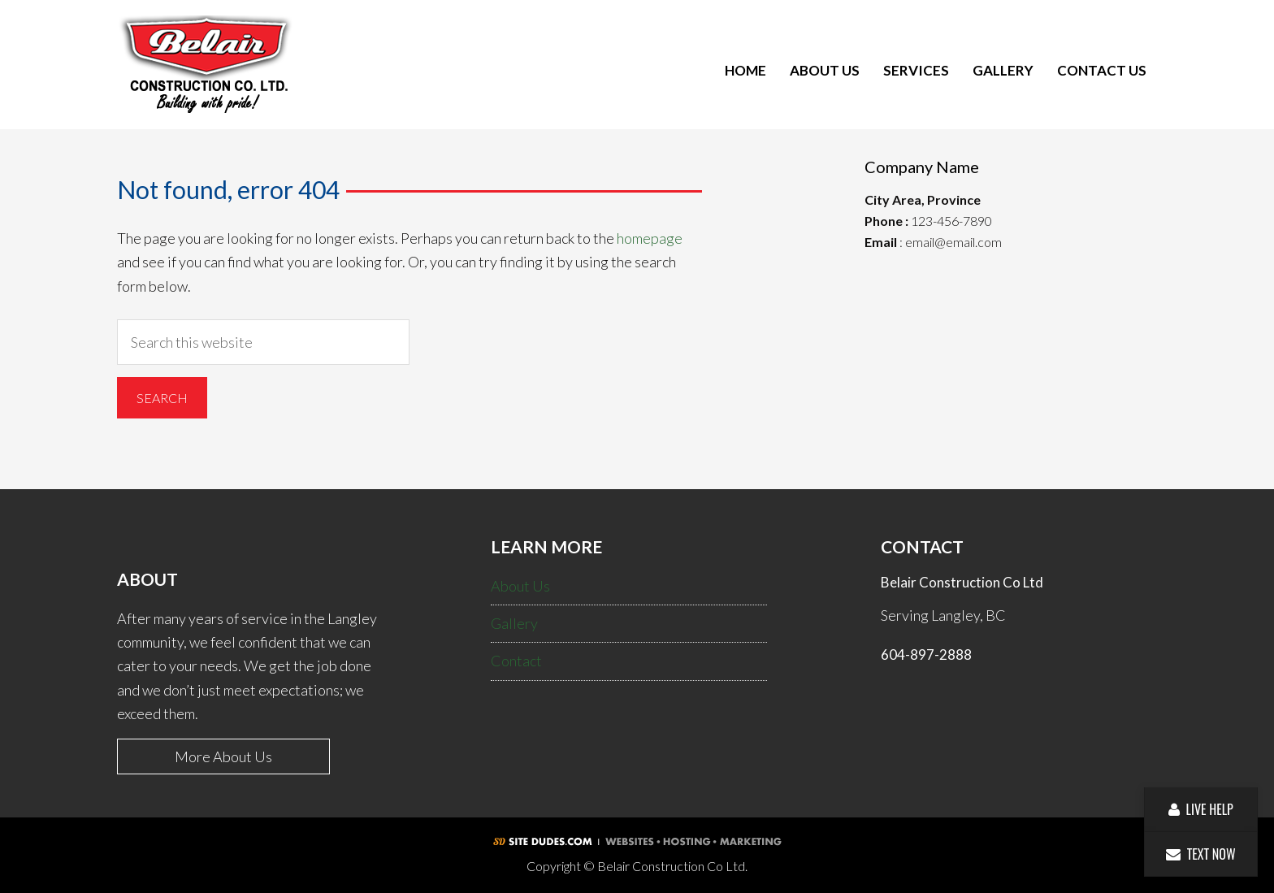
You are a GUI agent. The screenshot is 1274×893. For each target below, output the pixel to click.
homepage (649, 238)
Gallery (514, 623)
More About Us (223, 756)
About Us (520, 586)
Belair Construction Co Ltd (206, 70)
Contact (516, 661)
